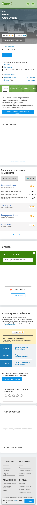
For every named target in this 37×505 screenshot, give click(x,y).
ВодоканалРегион (8, 185)
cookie (16, 500)
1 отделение (8, 67)
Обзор (5, 88)
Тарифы (5, 490)
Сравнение (25, 88)
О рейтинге (6, 470)
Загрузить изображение (26, 470)
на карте (7, 64)
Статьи (21, 465)
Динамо (6, 80)
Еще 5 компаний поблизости (14, 39)
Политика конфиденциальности (9, 474)
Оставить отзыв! (18, 295)
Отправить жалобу (24, 489)
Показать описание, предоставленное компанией (18, 112)
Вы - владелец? (10, 46)
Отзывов (20, 35)
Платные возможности (9, 483)
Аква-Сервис (6, 224)
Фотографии (14, 88)
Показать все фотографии (18, 161)
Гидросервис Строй (9, 215)
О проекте (6, 465)
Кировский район (10, 77)
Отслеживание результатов (7, 487)
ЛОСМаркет (6, 206)
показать (7, 55)
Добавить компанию (25, 468)
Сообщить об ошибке (25, 486)
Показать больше (18, 235)
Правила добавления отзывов (25, 474)
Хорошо (29, 501)
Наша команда (7, 468)
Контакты (22, 483)
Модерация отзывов (25, 492)
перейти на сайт (9, 75)
